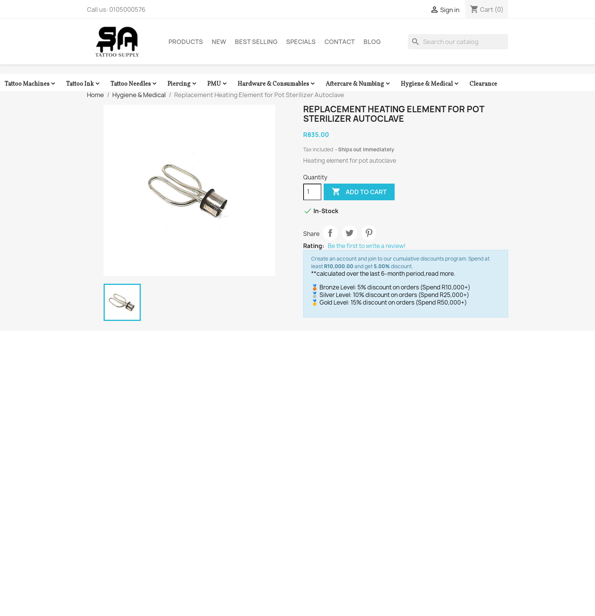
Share (330, 232)
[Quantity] (312, 192)
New (219, 42)
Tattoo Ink (83, 84)
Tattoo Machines (31, 84)
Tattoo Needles (134, 84)
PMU (217, 84)
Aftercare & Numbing (359, 84)
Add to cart (359, 192)
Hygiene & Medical (430, 84)
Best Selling (256, 42)
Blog (372, 42)
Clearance (483, 84)
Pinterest (368, 232)
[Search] (458, 41)
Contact (339, 42)
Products (185, 42)
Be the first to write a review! (367, 246)
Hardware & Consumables (277, 84)
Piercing (182, 84)
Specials (301, 42)
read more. (440, 274)
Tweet (349, 232)
